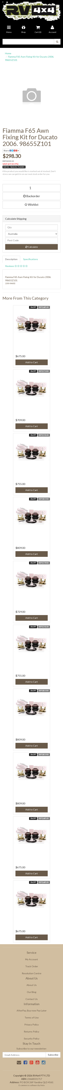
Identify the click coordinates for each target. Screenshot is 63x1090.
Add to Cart (31, 362)
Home (8, 53)
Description (11, 259)
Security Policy (31, 1038)
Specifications (30, 259)
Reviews (16, 266)
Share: (11, 150)
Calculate (31, 246)
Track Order (31, 966)
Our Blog (31, 992)
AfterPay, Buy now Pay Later (32, 1010)
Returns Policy (31, 1031)
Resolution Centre (31, 973)
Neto (42, 1085)
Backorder (31, 196)
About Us (32, 985)
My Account (31, 959)
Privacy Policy (31, 1024)
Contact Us (32, 999)
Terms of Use (32, 1017)
